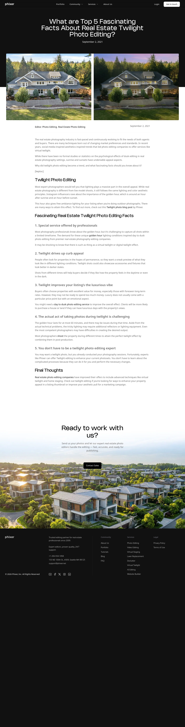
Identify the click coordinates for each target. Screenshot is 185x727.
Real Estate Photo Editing (71, 126)
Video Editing (133, 547)
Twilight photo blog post (119, 207)
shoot (60, 335)
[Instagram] (64, 574)
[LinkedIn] (69, 574)
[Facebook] (55, 574)
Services (93, 4)
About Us (107, 4)
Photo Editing (49, 126)
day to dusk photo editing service (71, 304)
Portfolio (60, 4)
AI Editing (131, 569)
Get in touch (171, 4)
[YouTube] (50, 574)
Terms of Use (159, 547)
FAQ (102, 560)
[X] (59, 574)
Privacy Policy (159, 543)
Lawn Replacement (135, 556)
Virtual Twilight (133, 565)
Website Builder (134, 574)
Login (156, 4)
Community (76, 4)
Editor (38, 126)
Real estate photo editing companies (54, 377)
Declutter (131, 560)
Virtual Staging (133, 552)
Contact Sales (92, 465)
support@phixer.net (57, 563)
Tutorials (104, 552)
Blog (103, 556)
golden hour (95, 235)
